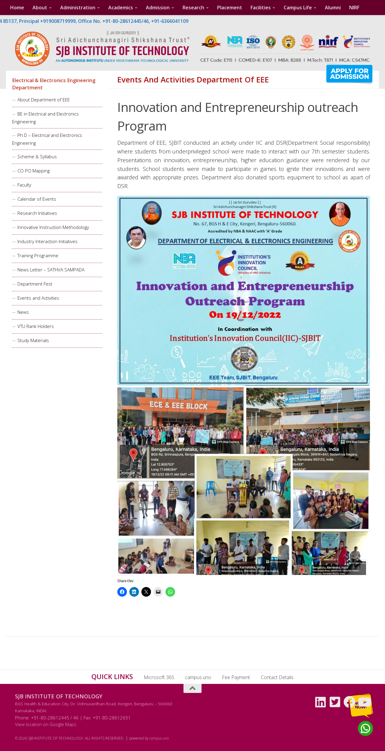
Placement (229, 7)
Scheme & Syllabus (37, 156)
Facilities (261, 7)
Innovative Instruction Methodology (53, 227)
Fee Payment (236, 677)
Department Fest (34, 284)
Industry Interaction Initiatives (47, 241)
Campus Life (298, 7)
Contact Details (277, 677)
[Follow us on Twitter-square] (335, 702)
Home (17, 7)
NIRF (354, 7)
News (23, 312)
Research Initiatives (37, 213)
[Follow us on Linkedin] (321, 702)
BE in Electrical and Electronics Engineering (45, 118)
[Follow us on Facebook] (349, 702)
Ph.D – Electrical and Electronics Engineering (47, 139)
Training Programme (37, 255)
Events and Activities (38, 298)
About (39, 7)
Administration (77, 7)
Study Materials (33, 340)
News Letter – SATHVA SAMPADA (51, 270)
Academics (120, 7)
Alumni (333, 7)
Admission (158, 7)
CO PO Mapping (33, 171)
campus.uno (198, 677)
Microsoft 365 (159, 677)
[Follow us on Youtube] (364, 702)
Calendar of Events (36, 199)
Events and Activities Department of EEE (193, 79)
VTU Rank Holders (35, 326)
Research (193, 7)
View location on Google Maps (45, 724)
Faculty (24, 185)
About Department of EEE (43, 100)
